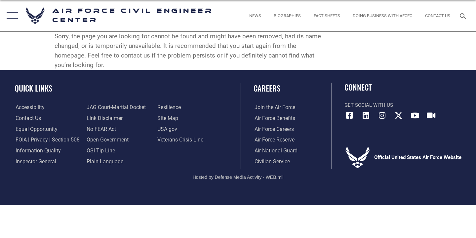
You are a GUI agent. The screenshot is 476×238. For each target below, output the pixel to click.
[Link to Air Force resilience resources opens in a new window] (169, 107)
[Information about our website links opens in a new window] (103, 118)
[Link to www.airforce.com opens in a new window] (273, 107)
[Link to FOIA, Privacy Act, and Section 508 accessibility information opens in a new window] (45, 140)
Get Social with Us (368, 105)
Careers (267, 88)
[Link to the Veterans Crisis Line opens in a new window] (180, 140)
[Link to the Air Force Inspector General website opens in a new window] (34, 161)
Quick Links (33, 88)
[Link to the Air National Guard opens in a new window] (274, 151)
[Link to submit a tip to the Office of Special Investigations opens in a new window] (99, 151)
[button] (10, 15)
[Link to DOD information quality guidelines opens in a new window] (36, 151)
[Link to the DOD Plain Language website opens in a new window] (103, 161)
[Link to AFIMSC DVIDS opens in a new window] (431, 116)
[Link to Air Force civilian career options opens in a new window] (270, 161)
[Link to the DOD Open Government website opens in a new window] (106, 140)
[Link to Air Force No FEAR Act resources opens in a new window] (100, 129)
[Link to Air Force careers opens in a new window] (273, 129)
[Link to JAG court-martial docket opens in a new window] (114, 107)
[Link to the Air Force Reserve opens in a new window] (273, 140)
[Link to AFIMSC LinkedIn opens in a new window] (366, 116)
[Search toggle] (464, 15)
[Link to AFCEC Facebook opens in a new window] (349, 116)
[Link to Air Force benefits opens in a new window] (273, 118)
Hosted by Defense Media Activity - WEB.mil (238, 176)
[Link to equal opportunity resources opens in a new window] (34, 129)
